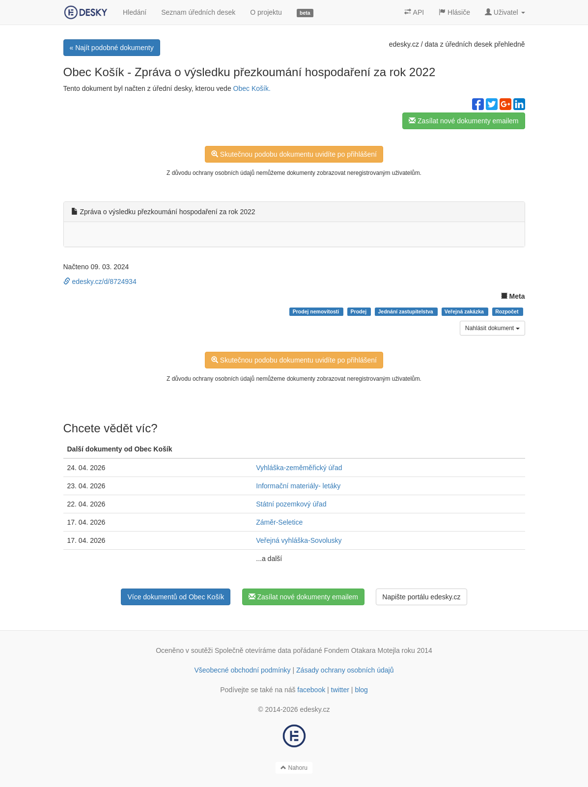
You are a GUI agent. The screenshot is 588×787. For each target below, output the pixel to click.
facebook (311, 690)
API (414, 12)
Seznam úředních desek (198, 12)
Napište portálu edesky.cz (421, 597)
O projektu (266, 12)
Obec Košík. (252, 88)
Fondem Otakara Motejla (362, 650)
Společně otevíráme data (253, 650)
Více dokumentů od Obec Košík (175, 597)
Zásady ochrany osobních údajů (344, 670)
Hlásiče (454, 12)
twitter (340, 690)
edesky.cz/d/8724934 (100, 281)
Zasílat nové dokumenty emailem (463, 121)
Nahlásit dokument (492, 328)
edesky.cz (404, 44)
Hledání (134, 12)
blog (361, 690)
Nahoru (294, 767)
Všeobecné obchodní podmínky (242, 670)
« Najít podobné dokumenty (112, 48)
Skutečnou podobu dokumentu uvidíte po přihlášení (294, 154)
